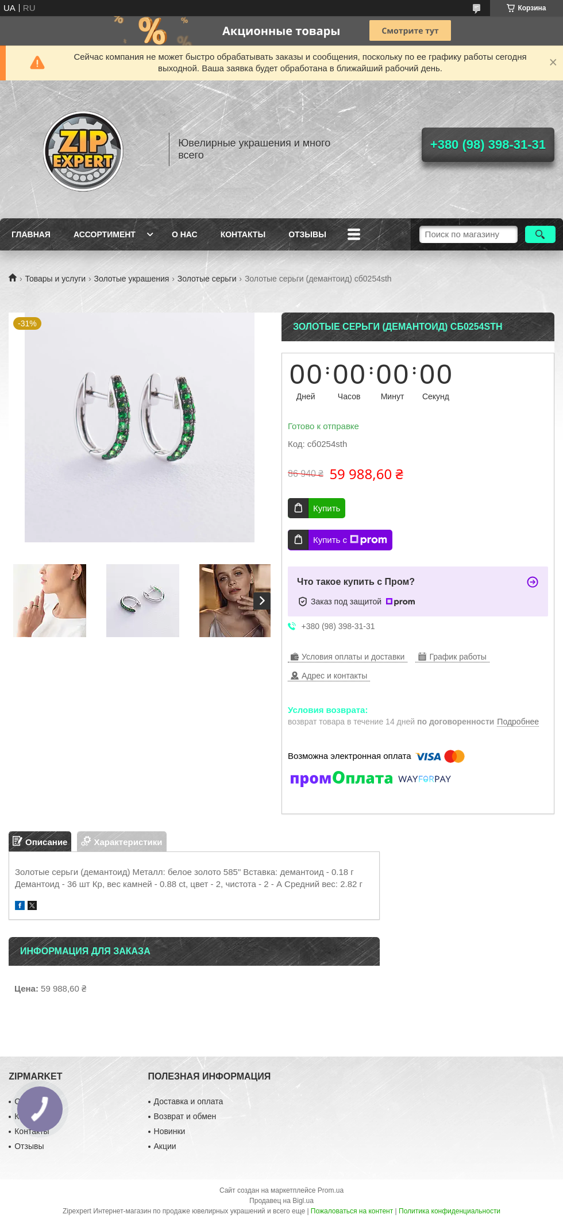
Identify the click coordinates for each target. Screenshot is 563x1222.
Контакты (243, 234)
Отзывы (307, 234)
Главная (31, 234)
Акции (165, 1146)
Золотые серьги (207, 278)
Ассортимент (105, 234)
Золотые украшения (131, 278)
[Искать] (540, 234)
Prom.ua (331, 1190)
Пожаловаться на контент (352, 1211)
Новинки (170, 1131)
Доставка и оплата (188, 1101)
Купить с (350, 540)
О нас (185, 234)
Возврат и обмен (185, 1116)
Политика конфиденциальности (449, 1211)
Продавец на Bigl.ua (281, 1201)
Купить (326, 508)
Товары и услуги (55, 278)
